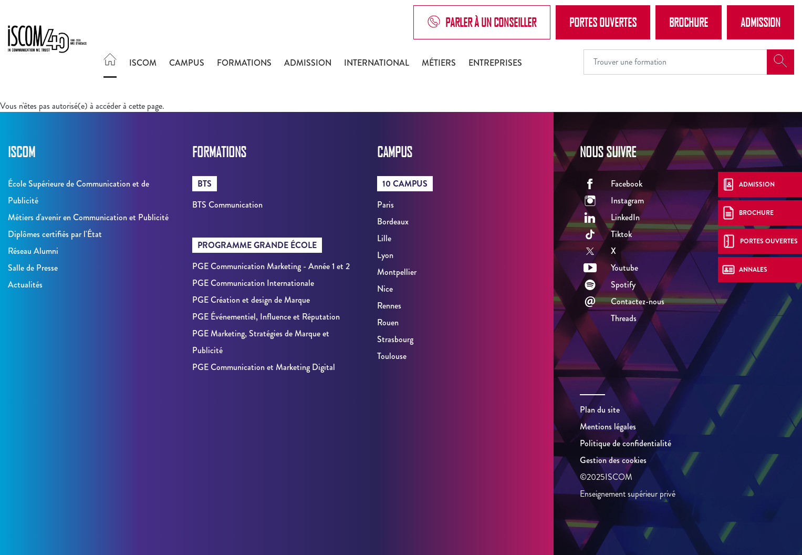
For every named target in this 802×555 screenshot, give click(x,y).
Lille (384, 238)
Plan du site (600, 410)
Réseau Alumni (33, 251)
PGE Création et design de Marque (251, 300)
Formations (244, 63)
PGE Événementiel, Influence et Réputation (266, 317)
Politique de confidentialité (625, 443)
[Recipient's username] (675, 62)
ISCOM (143, 63)
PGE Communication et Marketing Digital (263, 367)
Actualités (25, 285)
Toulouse (392, 356)
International (376, 63)
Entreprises (495, 63)
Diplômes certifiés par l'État (55, 234)
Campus (186, 63)
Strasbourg (395, 339)
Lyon (385, 255)
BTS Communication (227, 205)
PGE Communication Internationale (253, 283)
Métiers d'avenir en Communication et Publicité (88, 217)
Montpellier (396, 272)
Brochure (688, 22)
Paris (385, 205)
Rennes (389, 306)
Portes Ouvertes (603, 22)
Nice (385, 289)
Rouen (388, 322)
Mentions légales (608, 426)
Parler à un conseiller (482, 22)
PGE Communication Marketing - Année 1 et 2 (271, 266)
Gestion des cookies (613, 460)
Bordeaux (393, 221)
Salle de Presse (33, 268)
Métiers (439, 63)
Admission (760, 22)
